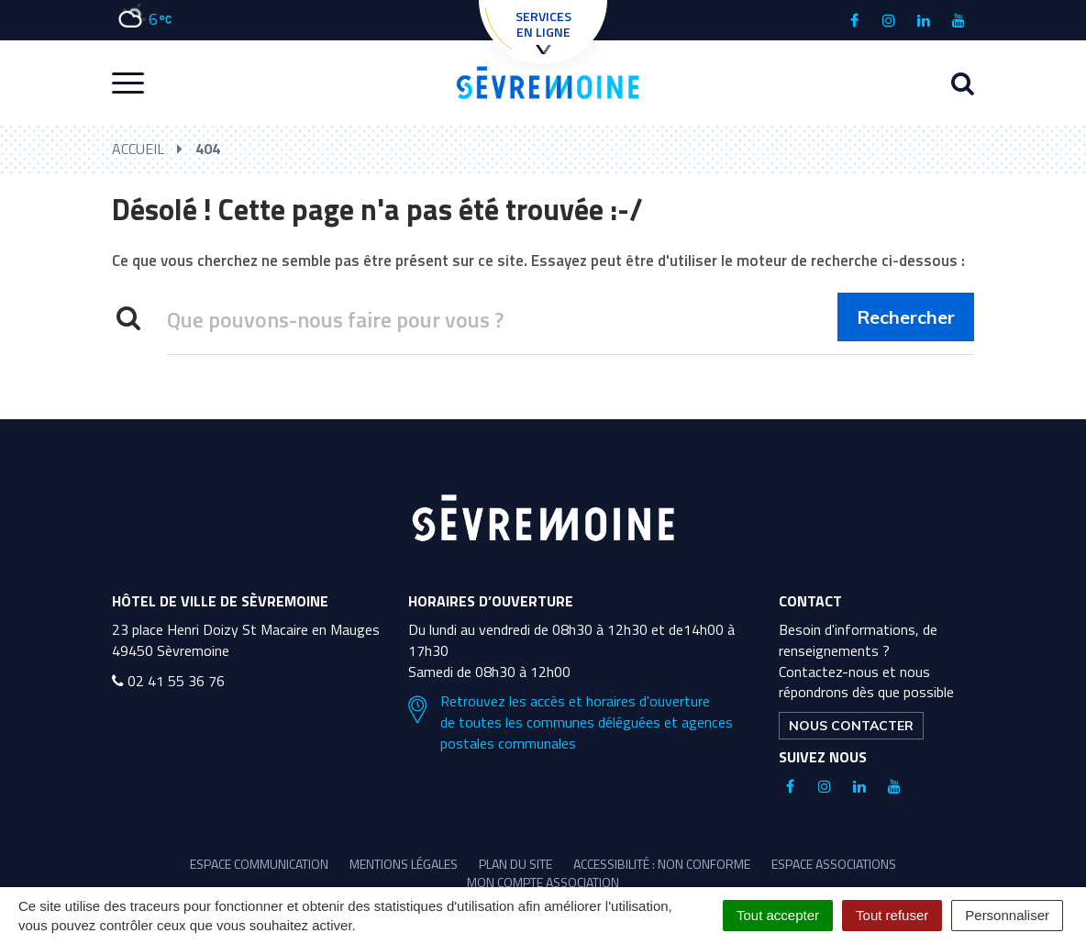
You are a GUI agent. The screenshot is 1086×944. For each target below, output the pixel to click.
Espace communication (259, 863)
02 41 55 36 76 (168, 681)
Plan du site (515, 863)
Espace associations (833, 863)
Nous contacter (851, 725)
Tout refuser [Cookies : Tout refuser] (892, 915)
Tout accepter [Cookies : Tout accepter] (778, 915)
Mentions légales (403, 863)
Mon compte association (543, 882)
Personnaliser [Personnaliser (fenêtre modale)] (1007, 915)
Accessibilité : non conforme (661, 863)
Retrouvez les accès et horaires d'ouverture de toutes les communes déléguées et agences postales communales (570, 722)
